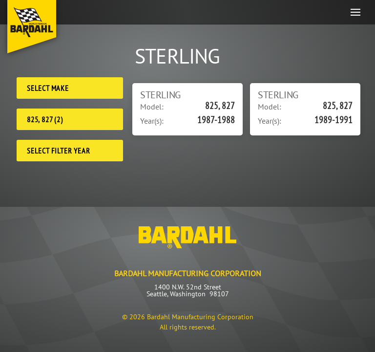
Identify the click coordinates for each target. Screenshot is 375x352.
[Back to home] (31, 26)
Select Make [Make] (48, 88)
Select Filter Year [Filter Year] (58, 150)
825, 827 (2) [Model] (45, 119)
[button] (355, 12)
